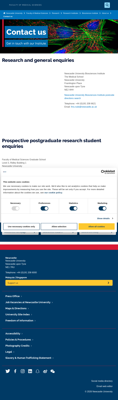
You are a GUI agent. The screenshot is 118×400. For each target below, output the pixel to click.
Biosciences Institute (90, 13)
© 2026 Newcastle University (99, 391)
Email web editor (105, 386)
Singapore (21, 277)
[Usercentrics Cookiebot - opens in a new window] (103, 172)
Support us (13, 282)
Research (55, 13)
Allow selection (59, 226)
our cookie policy (53, 192)
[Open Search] (107, 5)
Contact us (7, 16)
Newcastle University (14, 13)
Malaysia (9, 277)
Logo (4, 5)
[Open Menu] (113, 5)
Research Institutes (70, 13)
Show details (103, 218)
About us (105, 13)
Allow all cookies (96, 226)
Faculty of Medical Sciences (37, 13)
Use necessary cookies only (21, 226)
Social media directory (102, 381)
